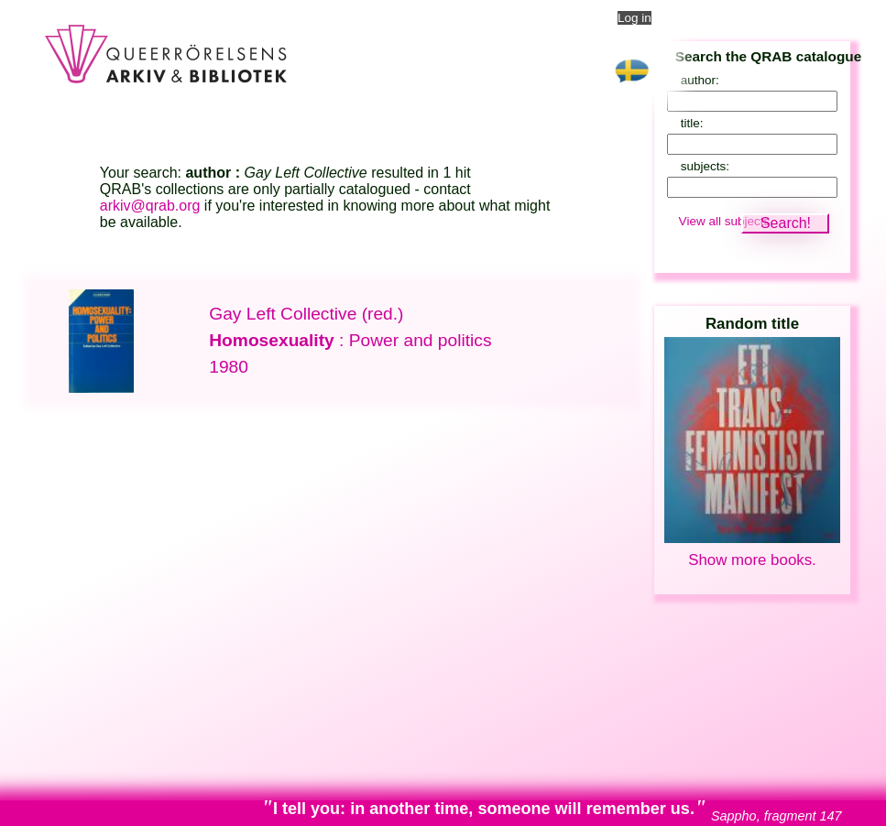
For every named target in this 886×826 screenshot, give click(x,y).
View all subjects (725, 221)
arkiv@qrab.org (150, 205)
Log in (634, 18)
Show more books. (752, 560)
